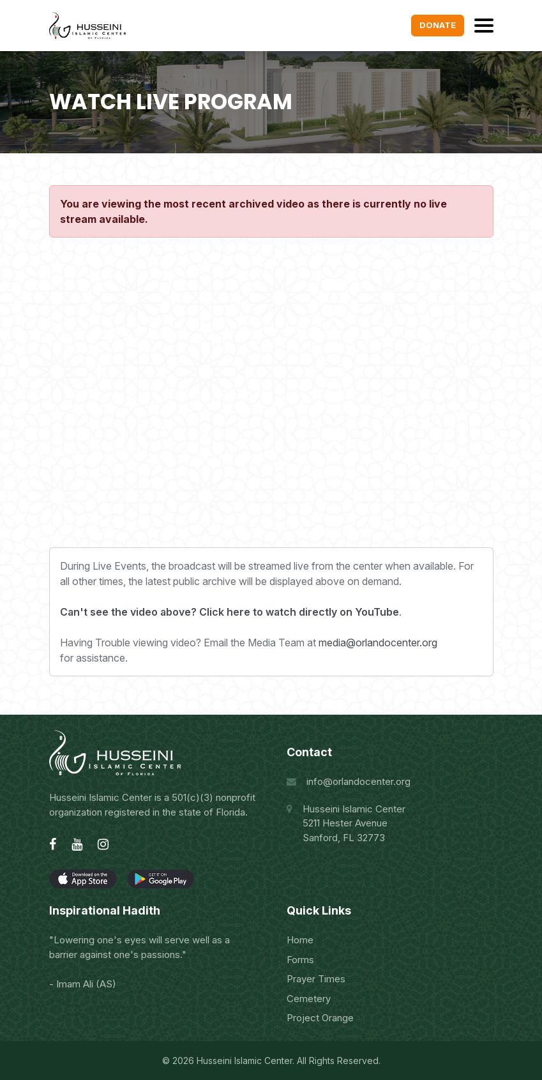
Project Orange (320, 1018)
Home (300, 940)
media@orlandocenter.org (378, 642)
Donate (437, 25)
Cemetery (309, 999)
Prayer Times (316, 979)
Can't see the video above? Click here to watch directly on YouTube (229, 611)
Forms (300, 960)
